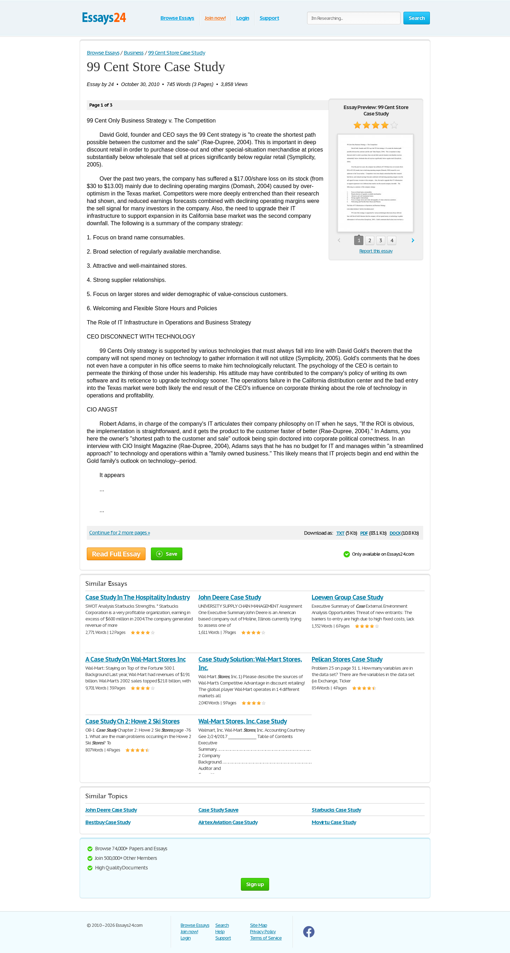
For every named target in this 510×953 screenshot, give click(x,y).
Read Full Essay (116, 553)
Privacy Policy (263, 932)
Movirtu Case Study (334, 822)
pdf (364, 532)
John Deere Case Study (229, 597)
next (413, 240)
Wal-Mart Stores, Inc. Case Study (242, 721)
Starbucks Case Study (336, 809)
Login (242, 18)
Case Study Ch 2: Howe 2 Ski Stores (132, 721)
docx (395, 532)
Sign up (255, 884)
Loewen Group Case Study (347, 597)
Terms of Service (266, 938)
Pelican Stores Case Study (347, 659)
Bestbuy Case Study (107, 822)
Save (166, 553)
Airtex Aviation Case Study (227, 822)
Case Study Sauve (218, 809)
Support (269, 18)
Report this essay (375, 251)
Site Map (258, 925)
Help (220, 932)
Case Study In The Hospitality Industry (137, 597)
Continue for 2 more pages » (119, 532)
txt (340, 532)
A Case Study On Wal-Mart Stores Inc (135, 659)
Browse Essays (177, 18)
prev (338, 240)
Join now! (215, 18)
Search (222, 925)
